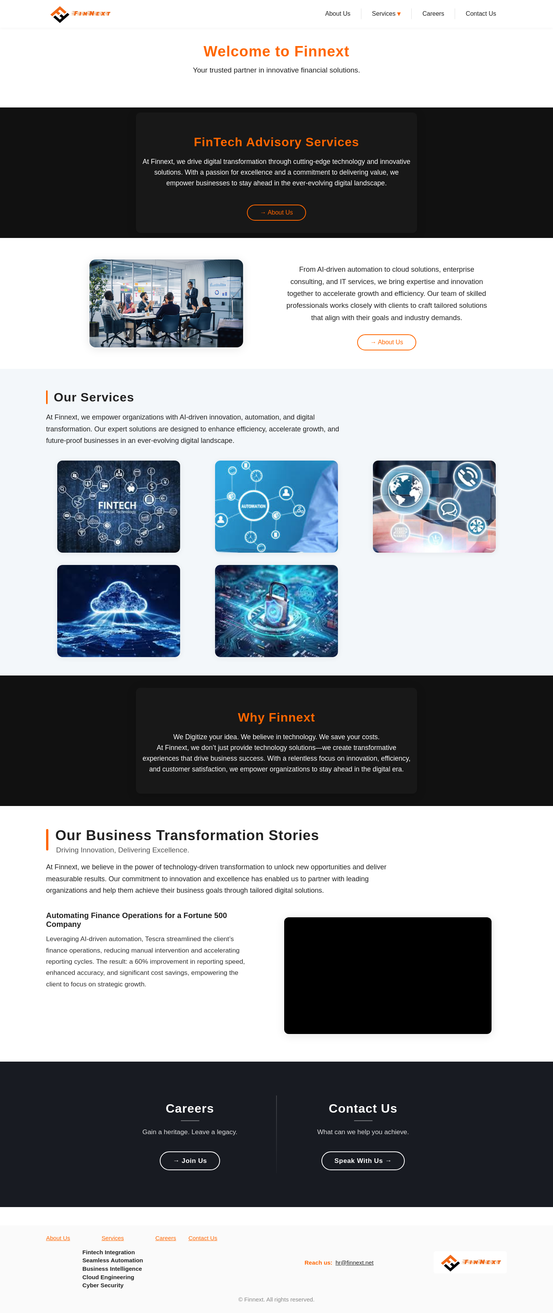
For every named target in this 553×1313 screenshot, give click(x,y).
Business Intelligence (112, 1268)
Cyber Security (102, 1285)
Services (386, 14)
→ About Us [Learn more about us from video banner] (276, 212)
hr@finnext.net (355, 1262)
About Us (338, 13)
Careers (433, 13)
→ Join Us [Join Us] (190, 1160)
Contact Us (481, 13)
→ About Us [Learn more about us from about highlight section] (386, 342)
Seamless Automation (112, 1260)
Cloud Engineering (108, 1277)
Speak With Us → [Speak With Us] (363, 1160)
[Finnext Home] (79, 13)
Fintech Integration (108, 1252)
